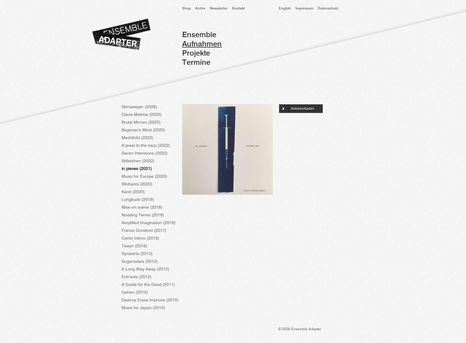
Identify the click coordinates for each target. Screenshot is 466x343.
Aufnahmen (202, 44)
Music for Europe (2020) (144, 176)
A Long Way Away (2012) (145, 269)
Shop (186, 8)
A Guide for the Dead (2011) (148, 285)
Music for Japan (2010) (143, 308)
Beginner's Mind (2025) (143, 130)
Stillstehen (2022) (138, 161)
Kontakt (238, 8)
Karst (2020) (133, 192)
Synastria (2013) (137, 254)
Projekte (196, 53)
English (285, 8)
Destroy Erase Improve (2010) (150, 300)
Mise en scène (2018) (142, 207)
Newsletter (219, 8)
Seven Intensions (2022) (145, 153)
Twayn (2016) (134, 246)
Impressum (304, 8)
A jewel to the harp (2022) (146, 146)
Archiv (200, 8)
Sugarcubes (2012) (140, 261)
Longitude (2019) (138, 200)
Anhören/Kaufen (302, 109)
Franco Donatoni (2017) (144, 231)
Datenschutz (328, 8)
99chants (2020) (137, 184)
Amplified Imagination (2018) (149, 223)
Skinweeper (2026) (139, 107)
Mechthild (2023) (137, 138)
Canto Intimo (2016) (140, 238)
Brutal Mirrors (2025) (141, 122)
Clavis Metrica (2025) (142, 115)
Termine (196, 63)
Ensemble (199, 35)
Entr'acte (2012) (137, 277)
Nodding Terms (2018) (143, 215)
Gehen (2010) (135, 292)
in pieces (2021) (137, 169)
